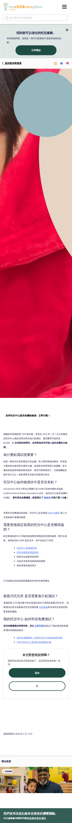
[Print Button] (62, 63)
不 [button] (37, 686)
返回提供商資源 (11, 63)
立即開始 (36, 50)
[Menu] (64, 6)
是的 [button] (37, 672)
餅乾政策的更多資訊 (35, 818)
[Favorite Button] (68, 63)
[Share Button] (55, 63)
